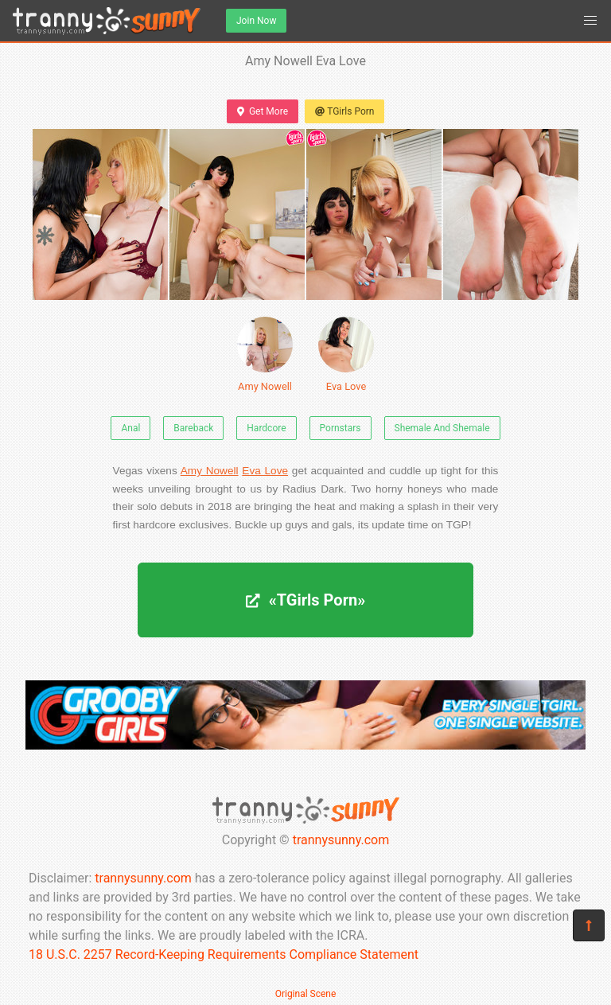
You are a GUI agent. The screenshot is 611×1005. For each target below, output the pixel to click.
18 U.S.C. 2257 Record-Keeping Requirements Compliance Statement (223, 954)
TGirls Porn (344, 111)
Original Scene (306, 993)
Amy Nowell (265, 354)
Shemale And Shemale (442, 428)
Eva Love (346, 354)
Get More (262, 111)
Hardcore (266, 428)
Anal (130, 428)
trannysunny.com (341, 839)
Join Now (256, 20)
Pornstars (340, 428)
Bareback (193, 428)
